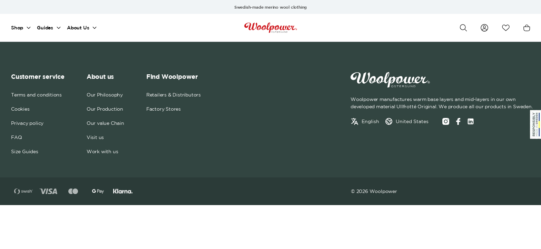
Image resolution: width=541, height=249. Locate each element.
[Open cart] (527, 28)
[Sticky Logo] (535, 124)
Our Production (105, 109)
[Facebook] (458, 121)
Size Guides (24, 151)
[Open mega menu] (28, 27)
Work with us (102, 151)
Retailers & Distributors (173, 95)
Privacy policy (27, 123)
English (370, 121)
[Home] (270, 27)
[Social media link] (470, 121)
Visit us (95, 137)
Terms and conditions (36, 95)
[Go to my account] (484, 27)
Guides (45, 27)
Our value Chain (105, 123)
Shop (17, 27)
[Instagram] (445, 121)
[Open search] (463, 27)
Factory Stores (163, 109)
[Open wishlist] (505, 28)
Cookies (20, 109)
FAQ (16, 137)
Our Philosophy (105, 95)
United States (412, 121)
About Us (78, 27)
